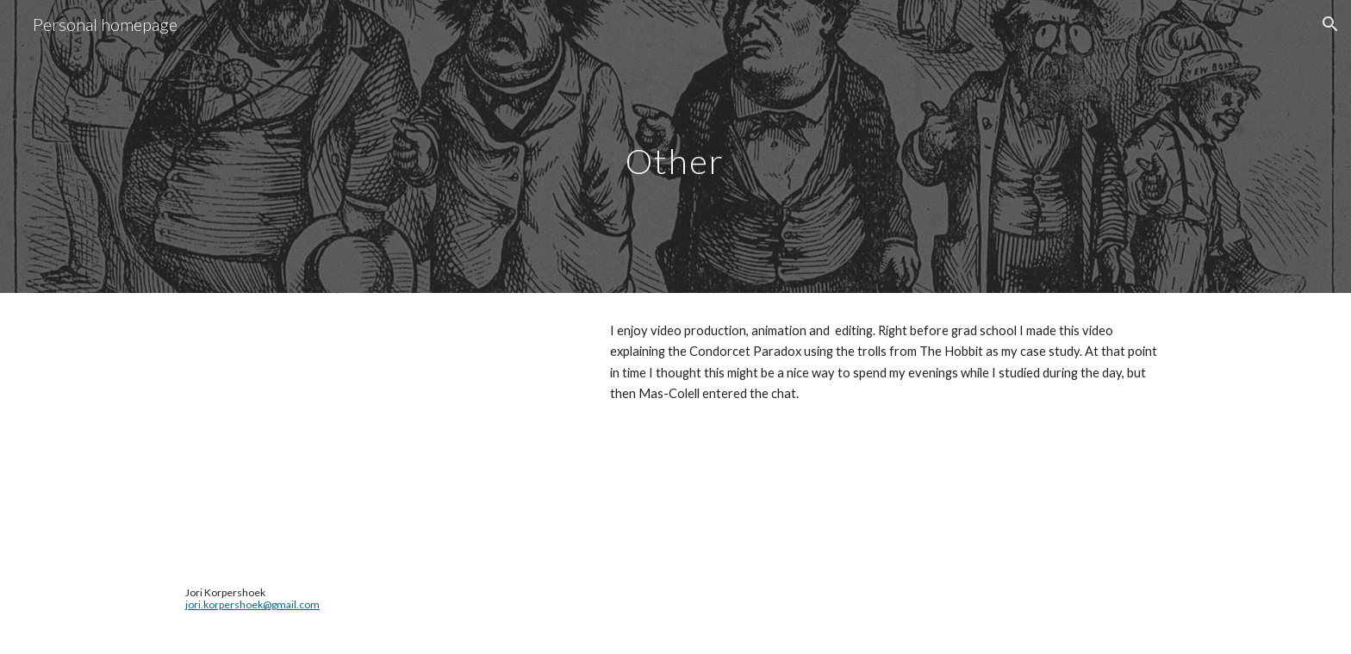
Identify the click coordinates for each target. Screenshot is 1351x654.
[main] (675, 146)
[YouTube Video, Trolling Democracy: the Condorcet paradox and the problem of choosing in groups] (378, 426)
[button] (1330, 24)
